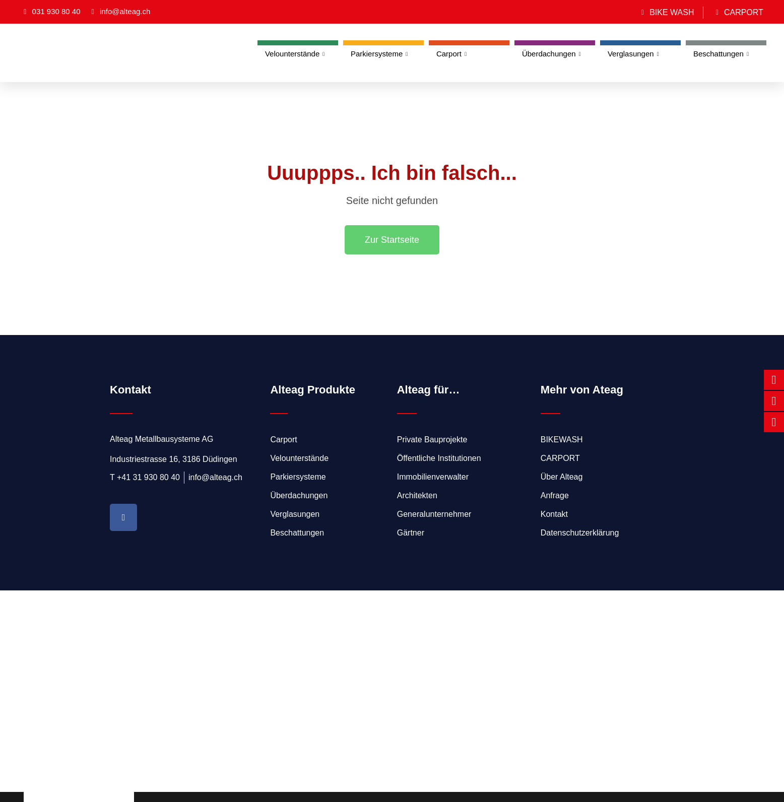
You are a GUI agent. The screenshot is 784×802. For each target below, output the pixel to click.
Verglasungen (633, 53)
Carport (451, 53)
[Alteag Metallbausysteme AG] (392, 691)
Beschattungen (721, 53)
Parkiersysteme (379, 53)
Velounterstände (294, 53)
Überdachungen (551, 53)
